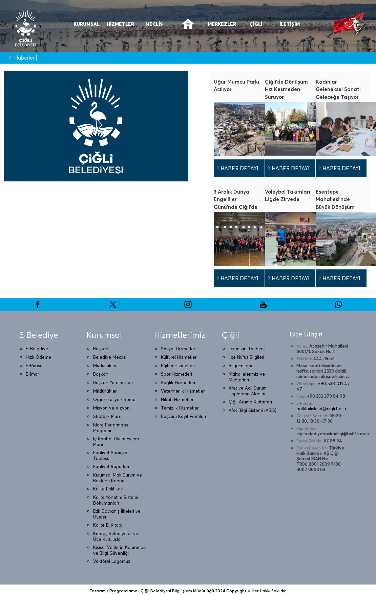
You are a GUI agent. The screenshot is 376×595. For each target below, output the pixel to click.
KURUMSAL (87, 24)
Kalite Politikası (108, 488)
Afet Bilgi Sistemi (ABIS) (252, 410)
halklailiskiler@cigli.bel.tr (321, 408)
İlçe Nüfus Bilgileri (246, 357)
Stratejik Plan (106, 416)
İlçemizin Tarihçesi (248, 348)
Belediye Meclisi (109, 357)
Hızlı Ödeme (38, 357)
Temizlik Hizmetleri (180, 408)
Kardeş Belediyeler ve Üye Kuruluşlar (115, 536)
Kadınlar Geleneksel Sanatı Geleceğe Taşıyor (338, 89)
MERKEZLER (222, 24)
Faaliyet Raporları (111, 466)
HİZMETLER (120, 24)
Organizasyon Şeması (116, 399)
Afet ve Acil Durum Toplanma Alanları (248, 390)
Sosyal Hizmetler (178, 348)
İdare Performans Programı (110, 427)
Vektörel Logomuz (111, 561)
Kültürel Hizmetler (178, 357)
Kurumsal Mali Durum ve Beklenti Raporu (117, 477)
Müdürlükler (105, 365)
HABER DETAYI (239, 168)
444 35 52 (324, 358)
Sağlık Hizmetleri (178, 382)
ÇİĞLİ (255, 24)
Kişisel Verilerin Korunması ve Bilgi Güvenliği (119, 550)
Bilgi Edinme (241, 365)
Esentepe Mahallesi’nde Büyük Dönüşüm (335, 199)
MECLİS (154, 24)
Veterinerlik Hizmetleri (183, 391)
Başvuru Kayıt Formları (183, 416)
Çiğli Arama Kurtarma (250, 401)
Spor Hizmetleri (176, 374)
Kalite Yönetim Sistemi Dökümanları (115, 500)
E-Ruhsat (35, 365)
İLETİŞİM (289, 24)
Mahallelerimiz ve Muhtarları (247, 376)
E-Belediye (37, 348)
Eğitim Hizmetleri (178, 365)
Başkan (100, 348)
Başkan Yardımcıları (113, 382)
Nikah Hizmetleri (177, 399)
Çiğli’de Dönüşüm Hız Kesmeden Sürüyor (286, 89)
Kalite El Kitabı (107, 525)
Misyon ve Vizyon (111, 408)
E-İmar (32, 374)
